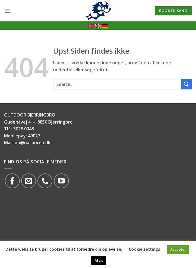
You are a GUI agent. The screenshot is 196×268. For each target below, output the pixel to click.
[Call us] (44, 180)
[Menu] (7, 10)
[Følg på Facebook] (12, 180)
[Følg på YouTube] (61, 180)
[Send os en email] (28, 180)
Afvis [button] (99, 260)
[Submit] (186, 84)
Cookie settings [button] (144, 249)
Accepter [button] (178, 249)
